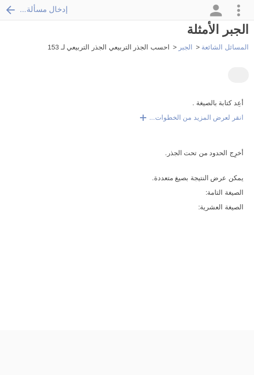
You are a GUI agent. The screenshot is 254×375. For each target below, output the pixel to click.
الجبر (186, 47)
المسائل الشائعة (225, 47)
